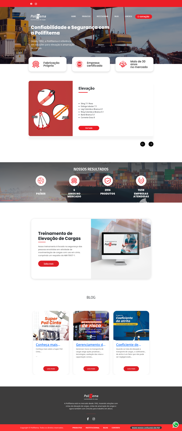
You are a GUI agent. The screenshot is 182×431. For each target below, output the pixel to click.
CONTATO (128, 16)
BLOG (117, 16)
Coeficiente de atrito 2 (127, 345)
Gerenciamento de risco (90, 345)
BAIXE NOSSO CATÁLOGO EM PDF (146, 427)
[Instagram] (36, 3)
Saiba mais (48, 263)
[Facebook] (31, 3)
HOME (73, 16)
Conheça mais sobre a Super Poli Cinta (50, 345)
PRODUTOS (86, 16)
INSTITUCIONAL (102, 16)
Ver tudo (88, 128)
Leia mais (51, 369)
